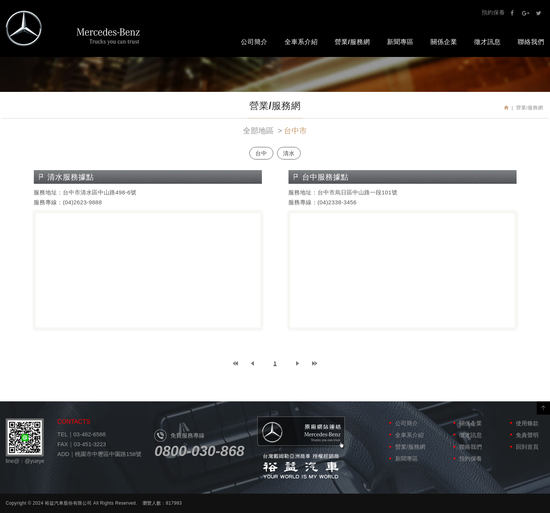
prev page (252, 363)
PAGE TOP (543, 408)
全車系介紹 (301, 42)
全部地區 (258, 130)
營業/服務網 (352, 42)
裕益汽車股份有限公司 (73, 28)
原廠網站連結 (301, 433)
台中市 (295, 130)
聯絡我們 (470, 447)
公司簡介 (254, 42)
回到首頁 (527, 447)
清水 (289, 153)
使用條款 (527, 423)
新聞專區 (400, 42)
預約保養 (493, 12)
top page (235, 363)
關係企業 (444, 42)
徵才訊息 (487, 42)
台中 (261, 153)
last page (314, 363)
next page (297, 363)
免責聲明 (527, 435)
